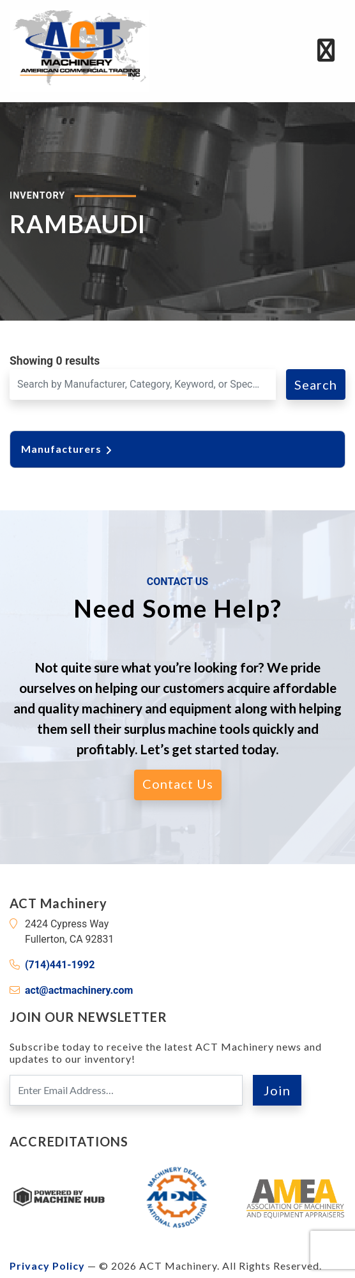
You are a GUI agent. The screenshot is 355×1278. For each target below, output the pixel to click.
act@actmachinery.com (79, 990)
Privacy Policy (47, 1265)
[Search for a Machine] (143, 384)
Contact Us (177, 783)
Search (315, 384)
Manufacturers (67, 449)
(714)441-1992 (59, 965)
